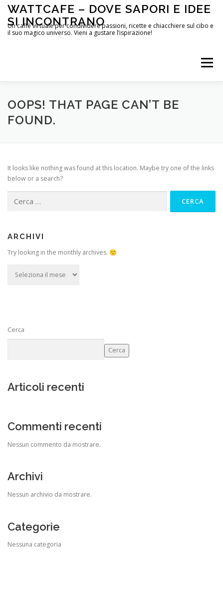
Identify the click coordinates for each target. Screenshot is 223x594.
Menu (206, 62)
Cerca (15, 329)
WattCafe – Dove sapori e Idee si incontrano (109, 14)
